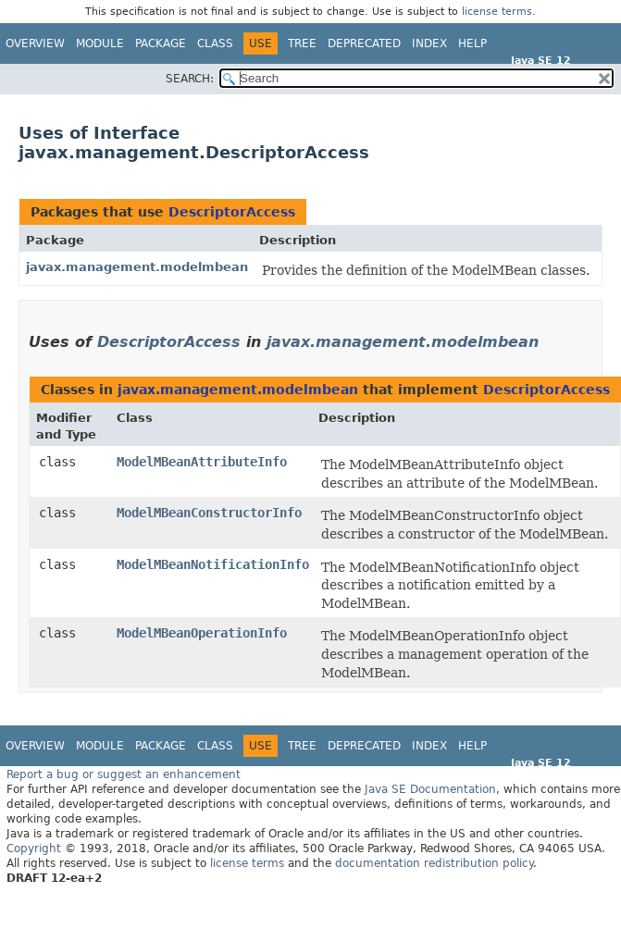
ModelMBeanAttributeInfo (202, 461)
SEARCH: (190, 78)
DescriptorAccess (231, 211)
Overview (35, 43)
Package (160, 43)
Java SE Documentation (430, 789)
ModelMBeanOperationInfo (202, 633)
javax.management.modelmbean (137, 267)
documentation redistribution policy (434, 863)
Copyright (33, 848)
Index (429, 43)
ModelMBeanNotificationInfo (213, 564)
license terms (497, 12)
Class (215, 43)
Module (100, 43)
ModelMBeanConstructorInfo (209, 512)
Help (472, 43)
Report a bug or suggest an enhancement (123, 774)
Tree (302, 43)
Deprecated (364, 43)
